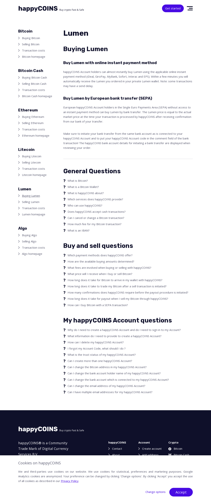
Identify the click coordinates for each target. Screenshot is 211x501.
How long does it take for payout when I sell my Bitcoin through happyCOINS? (118, 298)
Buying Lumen (31, 196)
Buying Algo (29, 235)
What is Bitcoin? (78, 180)
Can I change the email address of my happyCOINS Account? (106, 386)
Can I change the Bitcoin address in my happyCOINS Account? (107, 367)
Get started (173, 8)
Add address (150, 455)
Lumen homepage (33, 214)
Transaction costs (33, 50)
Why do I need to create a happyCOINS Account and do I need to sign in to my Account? (124, 330)
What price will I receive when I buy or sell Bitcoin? (100, 274)
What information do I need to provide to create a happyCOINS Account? (114, 336)
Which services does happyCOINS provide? (95, 199)
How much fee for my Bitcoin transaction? (94, 224)
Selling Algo (29, 241)
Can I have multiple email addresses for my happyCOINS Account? (110, 392)
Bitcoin (175, 448)
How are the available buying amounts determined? (101, 261)
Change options (155, 492)
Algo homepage (32, 254)
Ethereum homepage (35, 135)
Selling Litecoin (31, 162)
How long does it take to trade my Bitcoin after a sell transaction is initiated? (117, 286)
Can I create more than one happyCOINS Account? (100, 361)
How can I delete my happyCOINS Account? (96, 342)
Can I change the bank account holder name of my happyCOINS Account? (114, 373)
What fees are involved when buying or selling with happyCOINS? (109, 267)
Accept (181, 492)
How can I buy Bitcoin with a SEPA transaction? (98, 305)
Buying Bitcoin (31, 38)
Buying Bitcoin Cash (34, 77)
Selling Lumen (30, 202)
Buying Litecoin (31, 156)
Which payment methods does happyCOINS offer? (100, 255)
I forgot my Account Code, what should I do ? (97, 348)
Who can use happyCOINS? (85, 205)
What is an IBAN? (79, 230)
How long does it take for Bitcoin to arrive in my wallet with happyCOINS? (115, 280)
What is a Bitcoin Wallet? (83, 187)
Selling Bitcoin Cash (34, 84)
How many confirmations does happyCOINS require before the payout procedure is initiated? (128, 292)
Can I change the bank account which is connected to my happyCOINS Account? (118, 379)
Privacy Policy (69, 481)
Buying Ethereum (33, 117)
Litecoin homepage (34, 175)
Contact (117, 448)
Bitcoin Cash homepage (37, 96)
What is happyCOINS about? (86, 193)
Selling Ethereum (33, 123)
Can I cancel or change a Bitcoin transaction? (96, 218)
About (116, 455)
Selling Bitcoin (30, 44)
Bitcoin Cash (178, 455)
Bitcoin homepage (33, 56)
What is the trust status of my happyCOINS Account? (102, 354)
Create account (152, 448)
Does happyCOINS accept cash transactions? (97, 211)
